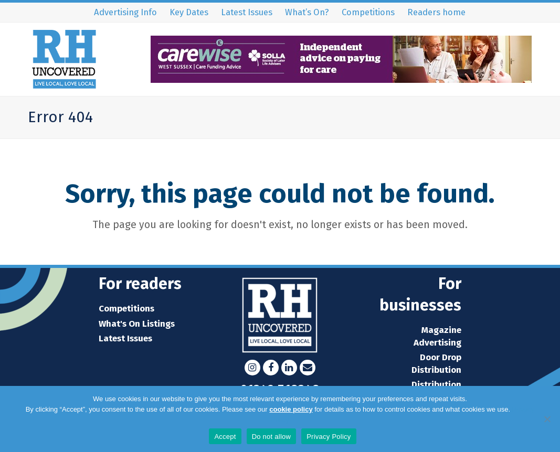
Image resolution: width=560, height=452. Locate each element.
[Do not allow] (547, 419)
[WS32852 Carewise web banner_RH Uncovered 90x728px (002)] (341, 79)
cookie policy (290, 409)
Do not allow (271, 436)
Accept (225, 436)
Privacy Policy (329, 436)
